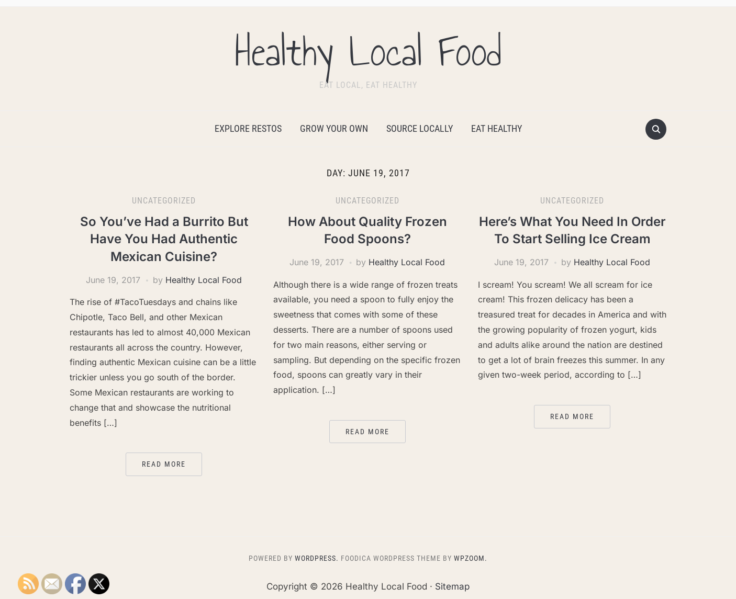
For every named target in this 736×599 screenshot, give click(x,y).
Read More (164, 464)
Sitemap (452, 586)
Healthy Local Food (368, 52)
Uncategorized (164, 201)
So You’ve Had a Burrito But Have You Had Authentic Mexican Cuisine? (164, 239)
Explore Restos (248, 128)
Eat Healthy (496, 128)
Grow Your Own (334, 128)
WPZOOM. (470, 558)
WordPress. (317, 558)
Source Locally (419, 128)
